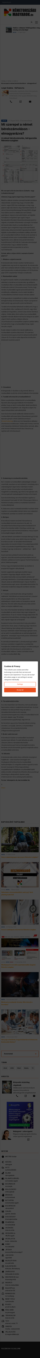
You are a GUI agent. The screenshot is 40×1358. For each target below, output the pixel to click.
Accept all (20, 690)
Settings (20, 684)
